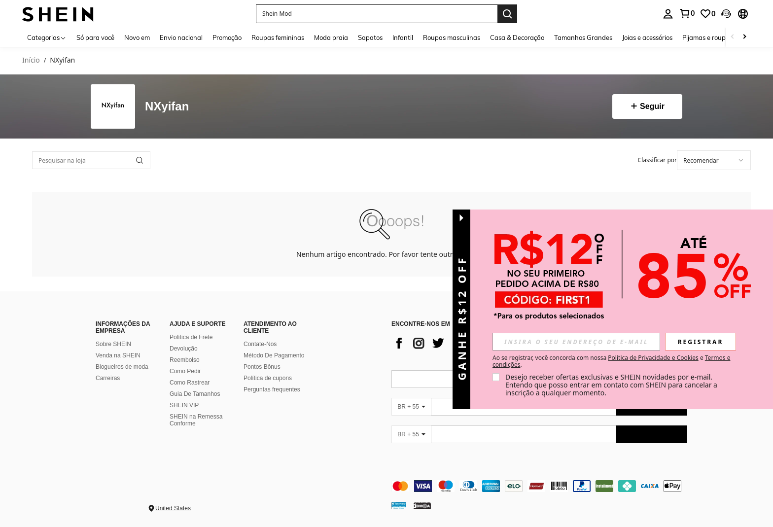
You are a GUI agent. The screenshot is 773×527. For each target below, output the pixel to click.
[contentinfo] (539, 486)
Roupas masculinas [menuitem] (451, 37)
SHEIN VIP (184, 405)
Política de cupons (268, 378)
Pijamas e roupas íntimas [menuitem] (719, 37)
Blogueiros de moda (122, 366)
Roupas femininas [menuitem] (277, 37)
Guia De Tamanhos (195, 393)
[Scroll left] (732, 37)
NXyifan (167, 106)
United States (173, 508)
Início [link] (31, 60)
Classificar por (657, 160)
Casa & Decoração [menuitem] (517, 37)
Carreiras (108, 378)
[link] (687, 13)
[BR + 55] (411, 407)
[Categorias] (46, 37)
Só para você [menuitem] (95, 37)
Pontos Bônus (262, 366)
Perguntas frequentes (272, 389)
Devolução (184, 348)
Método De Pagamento (274, 355)
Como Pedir (185, 371)
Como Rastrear (190, 382)
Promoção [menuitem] (227, 37)
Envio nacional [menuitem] (181, 37)
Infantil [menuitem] (402, 37)
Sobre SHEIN (113, 344)
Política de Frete (191, 337)
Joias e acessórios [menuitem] (647, 37)
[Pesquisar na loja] (91, 160)
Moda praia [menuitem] (331, 37)
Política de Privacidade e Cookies (653, 357)
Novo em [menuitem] (137, 37)
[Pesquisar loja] (139, 160)
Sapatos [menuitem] (370, 37)
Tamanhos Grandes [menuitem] (583, 37)
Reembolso (185, 359)
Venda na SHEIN (118, 355)
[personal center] (668, 14)
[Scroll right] (744, 37)
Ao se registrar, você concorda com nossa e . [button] (611, 361)
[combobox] (714, 160)
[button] (376, 13)
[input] (576, 342)
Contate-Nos (260, 344)
